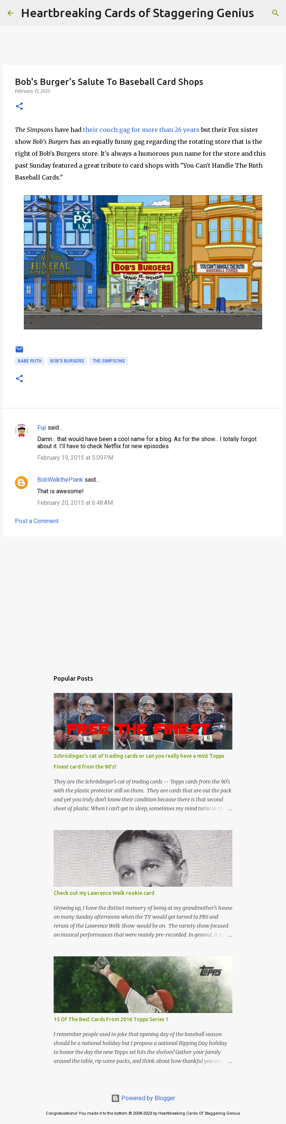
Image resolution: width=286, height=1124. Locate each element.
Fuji (41, 427)
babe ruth (30, 361)
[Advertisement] (143, 600)
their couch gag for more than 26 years (141, 129)
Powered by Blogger (143, 1098)
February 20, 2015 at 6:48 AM (75, 502)
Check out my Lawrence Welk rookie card (104, 893)
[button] (19, 107)
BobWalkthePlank (60, 479)
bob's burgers (67, 361)
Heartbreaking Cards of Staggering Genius (137, 12)
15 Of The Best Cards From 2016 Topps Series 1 (111, 1019)
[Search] (264, 13)
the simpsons (109, 361)
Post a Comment (36, 521)
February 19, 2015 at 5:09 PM (75, 457)
